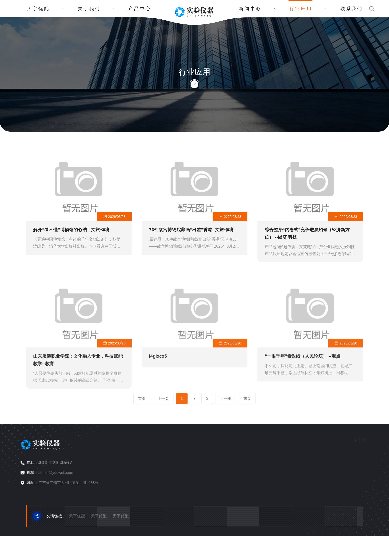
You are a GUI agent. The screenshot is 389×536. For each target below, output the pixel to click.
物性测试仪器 (375, 469)
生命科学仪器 (375, 461)
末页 (227, 398)
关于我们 (89, 8)
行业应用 (301, 8)
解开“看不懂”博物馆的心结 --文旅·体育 (71, 233)
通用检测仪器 (375, 478)
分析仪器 (371, 452)
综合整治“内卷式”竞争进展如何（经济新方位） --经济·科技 (307, 237)
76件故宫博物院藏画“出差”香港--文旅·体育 (191, 233)
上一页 (174, 398)
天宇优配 (38, 8)
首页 (161, 398)
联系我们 (351, 8)
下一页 (214, 398)
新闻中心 (250, 8)
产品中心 (140, 8)
